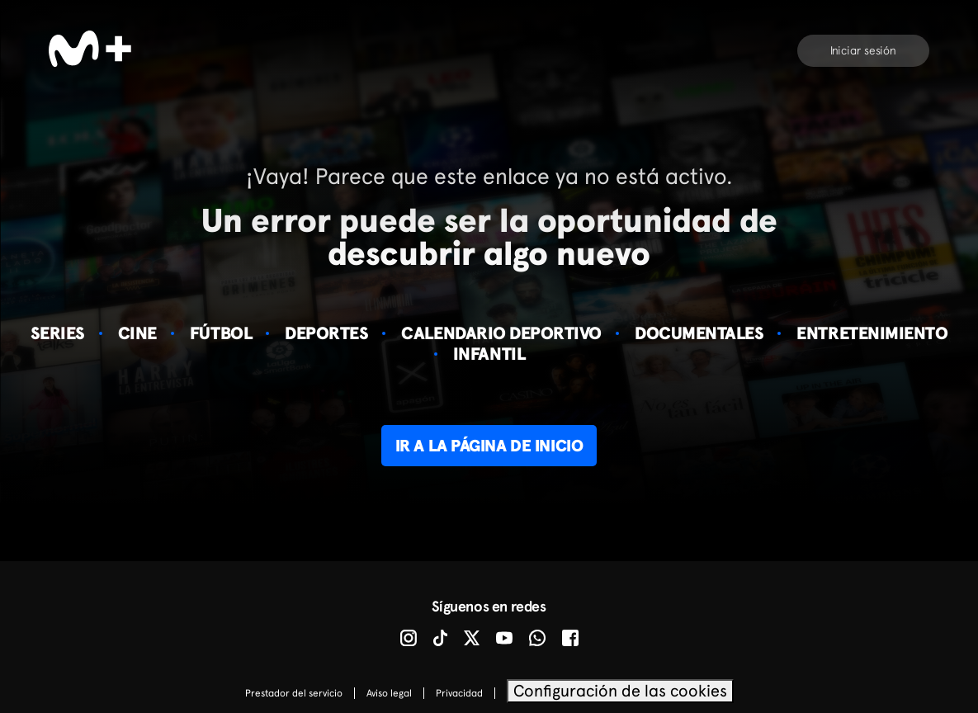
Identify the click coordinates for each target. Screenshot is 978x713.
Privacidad (459, 693)
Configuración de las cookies (620, 691)
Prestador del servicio (294, 693)
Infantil (489, 353)
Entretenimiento (871, 333)
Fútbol (221, 333)
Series (58, 333)
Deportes (326, 333)
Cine (137, 333)
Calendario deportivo (501, 333)
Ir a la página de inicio (489, 446)
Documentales (699, 333)
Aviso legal (389, 693)
